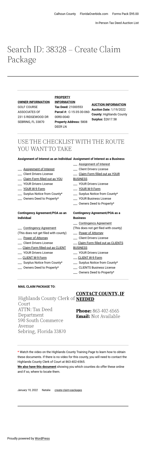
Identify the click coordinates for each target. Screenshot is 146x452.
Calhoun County (65, 14)
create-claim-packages (68, 390)
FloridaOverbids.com (94, 14)
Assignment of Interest (38, 169)
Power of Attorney (35, 238)
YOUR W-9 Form (34, 189)
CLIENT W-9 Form (35, 257)
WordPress (42, 438)
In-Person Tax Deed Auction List (117, 23)
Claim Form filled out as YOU (42, 179)
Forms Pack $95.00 (125, 14)
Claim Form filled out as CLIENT (44, 247)
